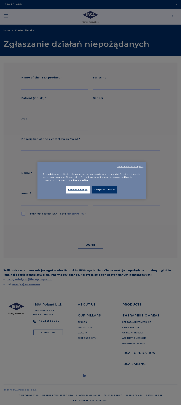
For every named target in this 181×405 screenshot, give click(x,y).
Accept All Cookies (104, 189)
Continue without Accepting (130, 166)
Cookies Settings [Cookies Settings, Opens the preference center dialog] (77, 189)
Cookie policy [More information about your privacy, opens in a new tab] (80, 180)
